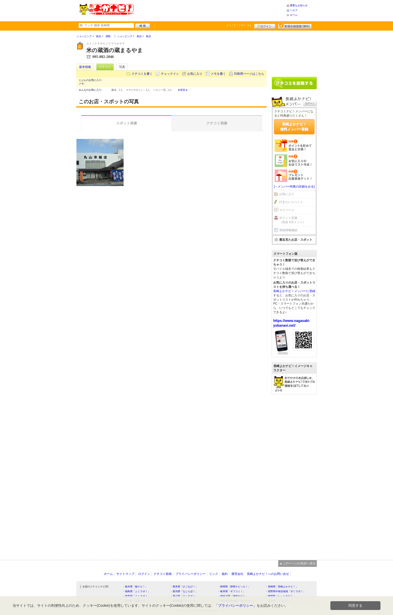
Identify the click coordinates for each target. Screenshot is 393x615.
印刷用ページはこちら (249, 73)
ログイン (264, 25)
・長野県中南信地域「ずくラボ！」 (285, 591)
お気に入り (194, 73)
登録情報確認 (288, 230)
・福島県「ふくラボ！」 (136, 591)
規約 (225, 574)
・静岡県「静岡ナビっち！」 (234, 586)
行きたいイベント (291, 202)
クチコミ (105, 67)
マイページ (286, 210)
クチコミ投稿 (163, 574)
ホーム (294, 15)
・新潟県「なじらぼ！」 (184, 591)
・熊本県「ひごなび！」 (184, 586)
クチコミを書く (142, 73)
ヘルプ (294, 10)
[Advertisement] (210, 10)
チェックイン (170, 73)
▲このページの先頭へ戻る (297, 563)
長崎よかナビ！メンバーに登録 (294, 291)
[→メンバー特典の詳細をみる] (294, 186)
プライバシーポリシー (190, 574)
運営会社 (237, 574)
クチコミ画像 (216, 123)
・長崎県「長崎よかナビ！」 (281, 586)
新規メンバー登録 (295, 25)
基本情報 (85, 67)
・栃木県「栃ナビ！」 (135, 586)
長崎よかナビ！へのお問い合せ (268, 574)
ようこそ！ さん (239, 25)
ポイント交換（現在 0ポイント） (292, 220)
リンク (213, 574)
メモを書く (218, 73)
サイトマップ (125, 574)
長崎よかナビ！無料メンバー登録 (294, 126)
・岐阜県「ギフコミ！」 (231, 591)
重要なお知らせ (299, 5)
